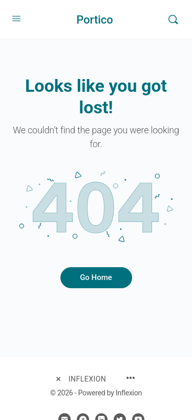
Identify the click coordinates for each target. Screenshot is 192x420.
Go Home (96, 277)
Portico (94, 19)
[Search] (173, 19)
